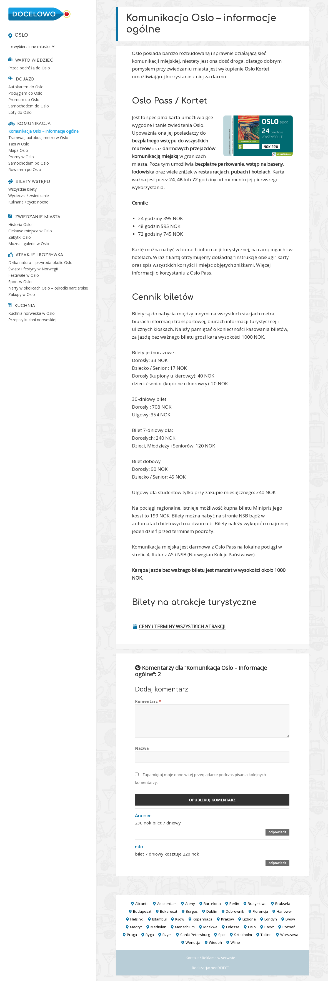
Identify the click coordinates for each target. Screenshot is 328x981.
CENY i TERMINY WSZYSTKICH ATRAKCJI (182, 626)
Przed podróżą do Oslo (29, 68)
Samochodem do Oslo (28, 106)
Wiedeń (215, 942)
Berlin (234, 903)
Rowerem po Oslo (24, 169)
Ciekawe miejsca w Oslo (30, 230)
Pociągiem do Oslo (25, 93)
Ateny (190, 903)
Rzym (167, 934)
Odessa (232, 926)
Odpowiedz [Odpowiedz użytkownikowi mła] (277, 863)
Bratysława (257, 903)
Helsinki (137, 919)
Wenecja (193, 942)
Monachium (185, 926)
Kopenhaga (202, 919)
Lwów (290, 919)
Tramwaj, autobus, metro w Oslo (38, 137)
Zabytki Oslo (19, 237)
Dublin (211, 911)
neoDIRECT (220, 967)
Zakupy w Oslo (21, 294)
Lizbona (249, 919)
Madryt (136, 926)
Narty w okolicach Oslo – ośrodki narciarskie (48, 288)
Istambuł (159, 919)
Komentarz (148, 701)
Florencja (260, 911)
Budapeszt (142, 911)
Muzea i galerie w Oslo (28, 243)
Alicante (142, 903)
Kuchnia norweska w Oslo (31, 313)
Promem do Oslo (23, 99)
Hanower (284, 911)
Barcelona (212, 903)
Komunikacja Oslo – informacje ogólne (43, 131)
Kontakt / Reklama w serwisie (210, 957)
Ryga (150, 934)
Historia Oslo (20, 224)
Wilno (235, 942)
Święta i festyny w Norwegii (33, 268)
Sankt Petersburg (195, 934)
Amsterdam (167, 903)
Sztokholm (243, 934)
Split (222, 934)
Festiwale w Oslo (23, 275)
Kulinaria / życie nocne (28, 202)
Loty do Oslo (20, 112)
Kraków (227, 919)
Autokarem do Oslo (26, 86)
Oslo (21, 35)
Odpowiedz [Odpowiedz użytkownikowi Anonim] (277, 832)
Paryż (269, 926)
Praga (132, 934)
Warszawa (289, 934)
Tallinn (266, 934)
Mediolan (158, 926)
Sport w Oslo (20, 281)
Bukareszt (168, 911)
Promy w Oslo (21, 156)
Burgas (192, 911)
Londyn (270, 919)
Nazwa (142, 748)
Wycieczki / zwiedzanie (28, 195)
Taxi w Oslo (18, 144)
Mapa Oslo (18, 150)
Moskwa (210, 926)
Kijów (179, 919)
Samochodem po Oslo (28, 163)
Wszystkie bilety (22, 189)
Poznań (289, 926)
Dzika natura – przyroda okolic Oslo (40, 262)
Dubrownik (235, 911)
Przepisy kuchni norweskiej (32, 319)
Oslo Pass (200, 273)
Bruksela (282, 903)
